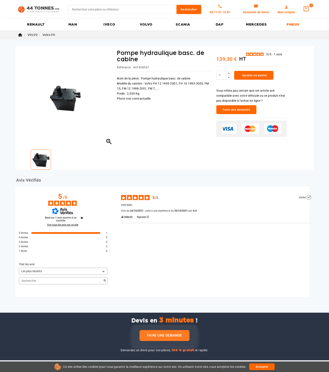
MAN (72, 24)
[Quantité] (221, 75)
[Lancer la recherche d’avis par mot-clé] (104, 281)
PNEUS (293, 24)
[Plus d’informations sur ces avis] (82, 218)
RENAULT (36, 24)
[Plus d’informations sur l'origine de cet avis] (308, 197)
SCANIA (183, 24)
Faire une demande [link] (236, 109)
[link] (256, 9)
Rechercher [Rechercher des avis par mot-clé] (61, 280)
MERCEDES (256, 24)
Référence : (124, 67)
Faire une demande (164, 335)
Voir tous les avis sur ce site (62, 224)
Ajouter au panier (254, 75)
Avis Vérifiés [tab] (28, 180)
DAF (220, 24)
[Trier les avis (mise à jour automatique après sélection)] (63, 271)
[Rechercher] (134, 9)
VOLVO (146, 24)
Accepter (262, 366)
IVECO (109, 24)
